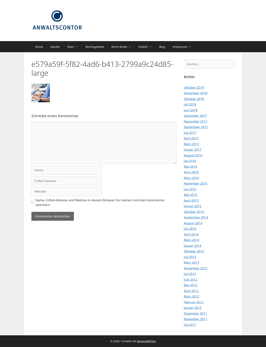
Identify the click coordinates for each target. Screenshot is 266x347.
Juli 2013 (190, 257)
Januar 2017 (192, 149)
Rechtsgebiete (95, 47)
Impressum (184, 46)
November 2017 (195, 121)
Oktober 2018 (194, 99)
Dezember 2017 (195, 116)
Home (39, 47)
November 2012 (195, 268)
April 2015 (191, 200)
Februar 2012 (193, 302)
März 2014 (191, 240)
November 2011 (195, 319)
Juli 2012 (190, 274)
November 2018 (195, 93)
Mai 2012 (190, 285)
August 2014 (193, 223)
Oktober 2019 (194, 87)
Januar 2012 (192, 308)
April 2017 (191, 138)
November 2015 (195, 183)
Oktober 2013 (194, 251)
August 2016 (193, 155)
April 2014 (191, 234)
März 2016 (191, 178)
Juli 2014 (190, 228)
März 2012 (191, 296)
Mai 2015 (190, 195)
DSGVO (147, 46)
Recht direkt (123, 46)
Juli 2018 (190, 104)
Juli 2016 (190, 161)
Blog (162, 47)
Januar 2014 (192, 245)
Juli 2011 (190, 325)
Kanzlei (55, 47)
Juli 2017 (190, 133)
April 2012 (191, 291)
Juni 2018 (190, 110)
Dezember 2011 (195, 313)
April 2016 (191, 172)
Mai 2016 (190, 166)
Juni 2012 (190, 279)
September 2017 (196, 127)
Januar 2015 (192, 206)
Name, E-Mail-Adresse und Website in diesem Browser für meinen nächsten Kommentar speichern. (100, 202)
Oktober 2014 (194, 212)
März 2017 (191, 144)
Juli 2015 (190, 189)
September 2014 (196, 217)
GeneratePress (146, 341)
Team (74, 46)
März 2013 (191, 262)
